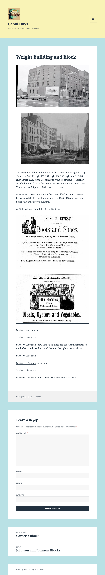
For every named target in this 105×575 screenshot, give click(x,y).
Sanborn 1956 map (26, 377)
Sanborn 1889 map (26, 344)
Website (20, 495)
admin (38, 396)
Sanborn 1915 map (26, 363)
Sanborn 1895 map (26, 355)
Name (20, 471)
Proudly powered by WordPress (30, 569)
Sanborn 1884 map (26, 337)
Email (20, 483)
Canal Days (18, 23)
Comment (22, 433)
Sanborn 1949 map (26, 370)
